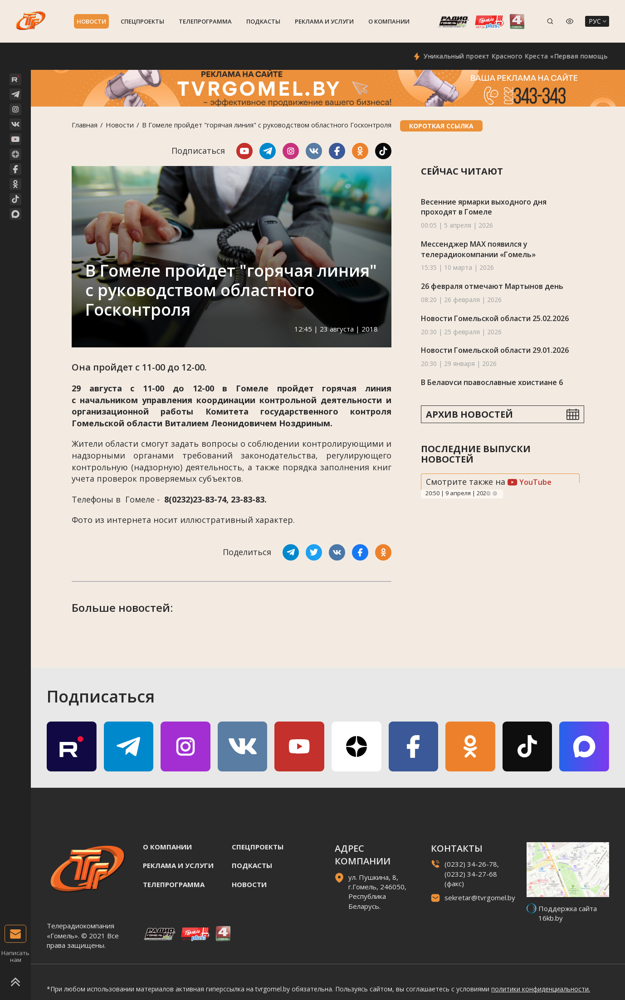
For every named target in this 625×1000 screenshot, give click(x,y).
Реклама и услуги (324, 21)
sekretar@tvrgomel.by (479, 897)
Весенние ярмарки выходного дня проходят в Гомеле (484, 207)
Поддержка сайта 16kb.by (567, 913)
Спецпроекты (142, 21)
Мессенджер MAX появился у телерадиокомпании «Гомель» (478, 249)
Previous (488, 493)
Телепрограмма (205, 21)
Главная (85, 124)
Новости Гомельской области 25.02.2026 (495, 318)
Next (495, 493)
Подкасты (263, 21)
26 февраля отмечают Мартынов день (492, 286)
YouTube (530, 482)
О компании (389, 21)
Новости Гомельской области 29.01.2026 (495, 350)
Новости (91, 21)
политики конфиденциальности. (540, 989)
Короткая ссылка (441, 126)
